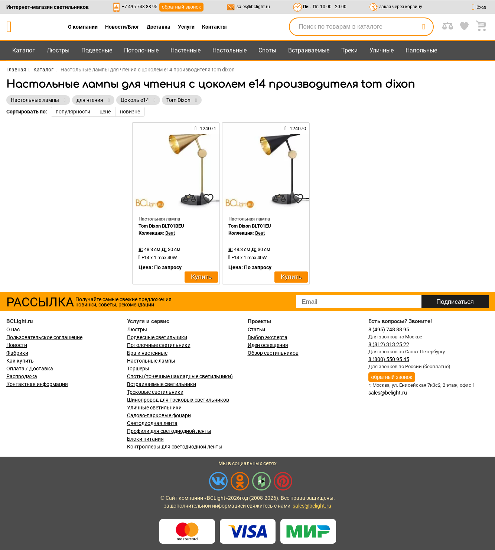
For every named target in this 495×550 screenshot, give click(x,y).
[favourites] (208, 198)
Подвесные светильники (157, 337)
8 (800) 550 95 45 (388, 359)
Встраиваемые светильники (161, 384)
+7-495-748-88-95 (139, 6)
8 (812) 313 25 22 (388, 344)
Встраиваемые (308, 50)
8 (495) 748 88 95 (388, 329)
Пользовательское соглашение (44, 337)
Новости (16, 345)
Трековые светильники (155, 392)
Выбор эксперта (267, 337)
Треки (349, 50)
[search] (423, 26)
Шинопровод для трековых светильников (178, 400)
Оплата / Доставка (29, 369)
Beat (170, 233)
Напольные (421, 50)
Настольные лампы (151, 361)
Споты (267, 50)
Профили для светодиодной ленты (169, 431)
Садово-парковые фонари (159, 415)
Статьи (256, 329)
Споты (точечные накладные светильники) (180, 376)
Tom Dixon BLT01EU (249, 226)
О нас (13, 329)
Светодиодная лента (152, 423)
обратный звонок (181, 7)
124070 (295, 128)
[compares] (189, 198)
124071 (205, 128)
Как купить (20, 361)
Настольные (229, 50)
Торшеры (138, 369)
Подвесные (96, 50)
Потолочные (141, 50)
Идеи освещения (268, 345)
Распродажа (21, 376)
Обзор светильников (273, 353)
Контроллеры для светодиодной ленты (174, 447)
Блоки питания (145, 439)
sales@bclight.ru (253, 6)
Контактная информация (37, 384)
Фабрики (17, 353)
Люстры (58, 50)
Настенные (185, 50)
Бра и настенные (147, 353)
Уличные (381, 50)
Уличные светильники (154, 408)
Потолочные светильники (158, 345)
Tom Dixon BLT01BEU (161, 226)
